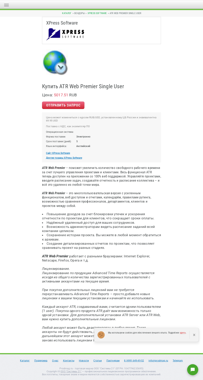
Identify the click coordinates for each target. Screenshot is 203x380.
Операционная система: (60, 132)
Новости (84, 360)
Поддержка (41, 360)
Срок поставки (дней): (59, 141)
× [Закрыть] (194, 335)
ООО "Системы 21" (70, 371)
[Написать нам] (192, 369)
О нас (55, 360)
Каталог (66, 13)
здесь (183, 332)
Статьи (97, 360)
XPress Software (97, 13)
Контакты (68, 360)
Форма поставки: (56, 136)
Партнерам (113, 360)
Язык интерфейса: (56, 146)
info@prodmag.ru (158, 360)
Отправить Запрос (63, 105)
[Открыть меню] (6, 4)
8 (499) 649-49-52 (134, 360)
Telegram (178, 360)
